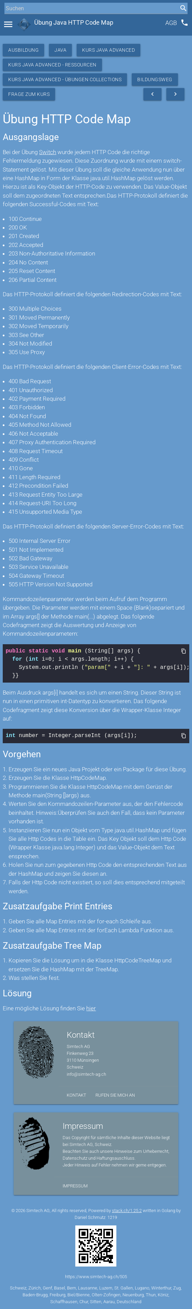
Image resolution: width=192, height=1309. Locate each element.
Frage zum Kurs (29, 94)
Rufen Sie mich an (115, 1094)
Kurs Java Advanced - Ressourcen (52, 64)
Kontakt (76, 1094)
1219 (112, 1216)
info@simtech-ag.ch (86, 1073)
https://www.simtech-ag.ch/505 (96, 1276)
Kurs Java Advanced (108, 50)
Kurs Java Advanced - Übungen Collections (64, 79)
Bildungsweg (154, 79)
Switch (47, 152)
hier (91, 1007)
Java (60, 50)
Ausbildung (23, 50)
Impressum (75, 1185)
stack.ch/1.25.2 (127, 1209)
